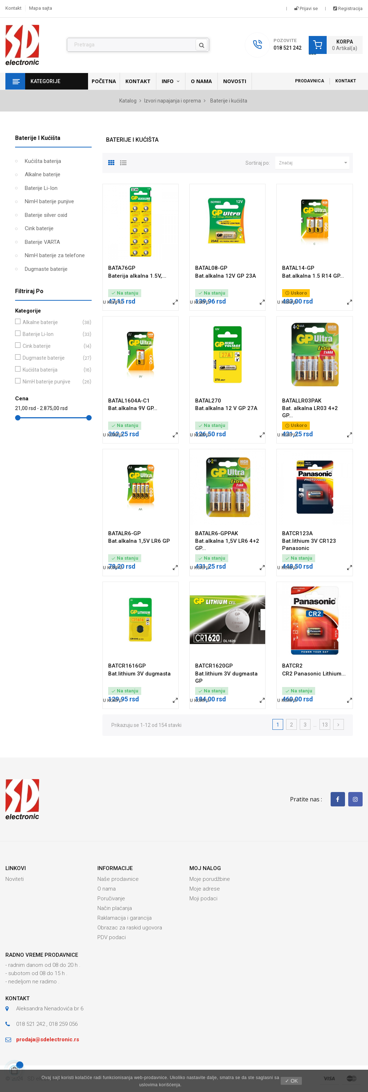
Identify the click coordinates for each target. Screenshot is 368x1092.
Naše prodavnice (118, 879)
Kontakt (13, 8)
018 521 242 (287, 48)
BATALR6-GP (124, 533)
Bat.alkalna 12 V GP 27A (226, 408)
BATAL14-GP (298, 268)
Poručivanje (111, 898)
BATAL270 (208, 400)
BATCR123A (297, 533)
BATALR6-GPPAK (216, 533)
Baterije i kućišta (37, 138)
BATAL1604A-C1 (129, 400)
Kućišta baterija (43, 161)
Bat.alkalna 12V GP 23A (225, 276)
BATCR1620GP (214, 666)
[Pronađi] (138, 45)
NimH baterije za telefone (55, 255)
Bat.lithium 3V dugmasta (139, 673)
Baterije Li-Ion (41, 188)
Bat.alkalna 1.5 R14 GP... (313, 276)
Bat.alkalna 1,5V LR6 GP (139, 541)
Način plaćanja (114, 908)
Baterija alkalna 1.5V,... (137, 276)
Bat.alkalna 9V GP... (132, 408)
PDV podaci (111, 937)
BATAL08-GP (211, 268)
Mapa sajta (40, 8)
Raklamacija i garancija (124, 918)
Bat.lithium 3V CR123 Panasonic (309, 544)
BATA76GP (121, 268)
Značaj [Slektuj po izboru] (314, 162)
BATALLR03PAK (301, 400)
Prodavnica (309, 80)
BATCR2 (292, 666)
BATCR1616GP (127, 666)
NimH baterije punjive (49, 201)
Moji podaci (203, 898)
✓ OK (291, 1081)
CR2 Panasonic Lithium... (314, 673)
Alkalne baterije (42, 174)
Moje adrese (204, 889)
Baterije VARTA (42, 242)
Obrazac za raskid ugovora (129, 927)
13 (325, 725)
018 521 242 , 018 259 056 (47, 1024)
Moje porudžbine (209, 879)
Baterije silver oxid (46, 215)
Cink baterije (39, 228)
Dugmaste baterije (46, 269)
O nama (106, 889)
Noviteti (14, 879)
